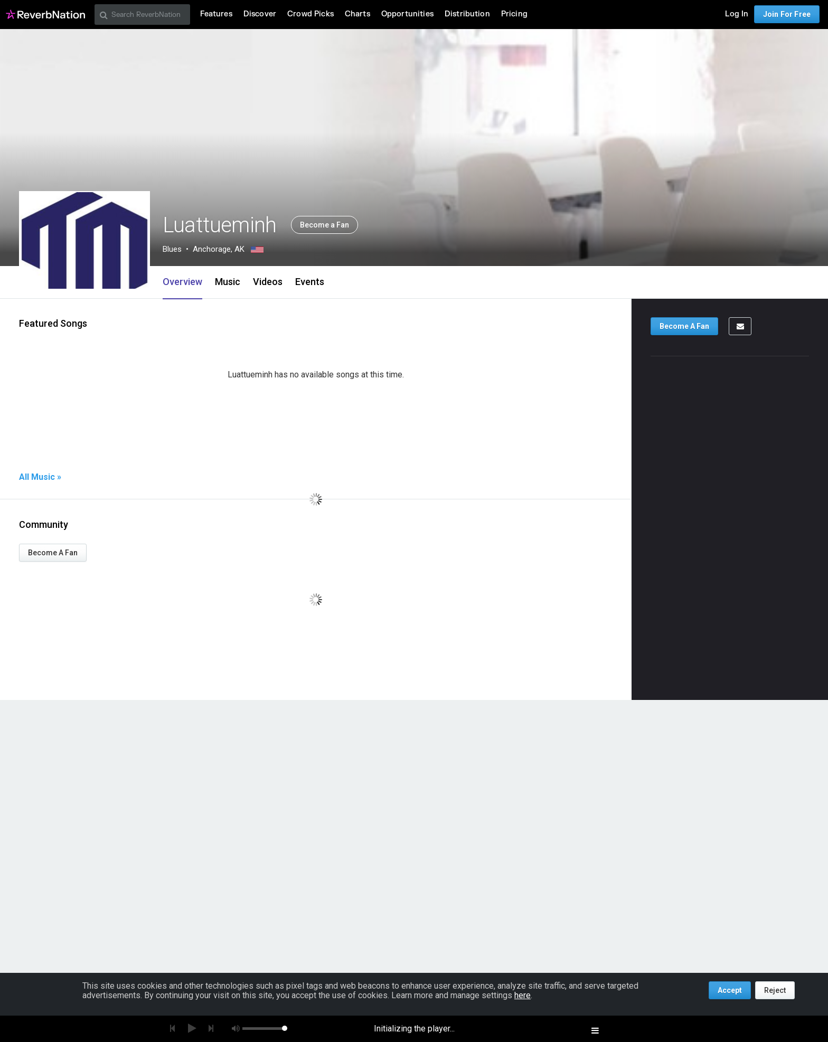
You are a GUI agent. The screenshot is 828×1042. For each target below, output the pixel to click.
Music (227, 281)
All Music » (40, 477)
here (522, 995)
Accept (730, 990)
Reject (775, 990)
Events (309, 281)
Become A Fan (53, 552)
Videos (268, 281)
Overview (182, 281)
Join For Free (787, 14)
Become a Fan (324, 225)
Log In (736, 14)
